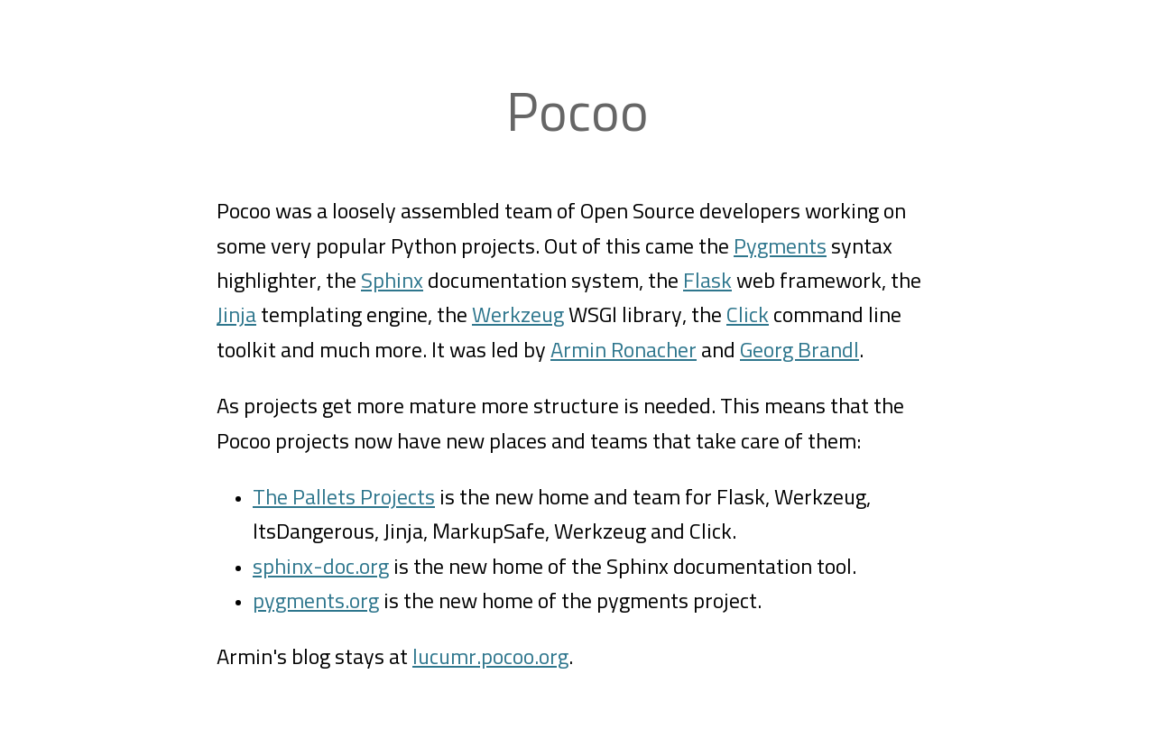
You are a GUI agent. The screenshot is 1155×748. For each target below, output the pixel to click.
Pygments (780, 247)
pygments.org (316, 602)
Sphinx (392, 281)
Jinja (236, 316)
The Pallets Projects (344, 498)
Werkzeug (518, 316)
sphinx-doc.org (321, 567)
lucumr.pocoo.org (490, 658)
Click (747, 316)
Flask (707, 281)
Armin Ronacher (623, 351)
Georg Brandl (799, 351)
